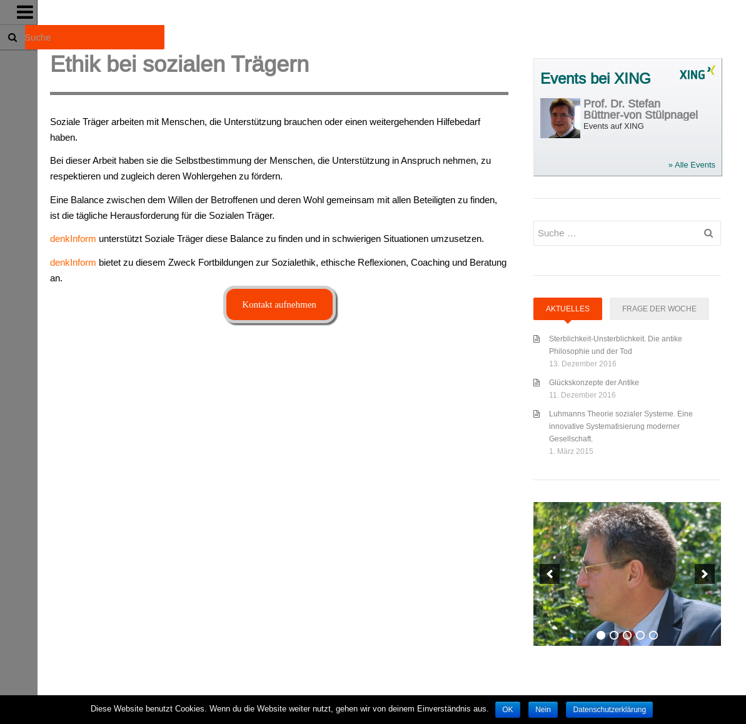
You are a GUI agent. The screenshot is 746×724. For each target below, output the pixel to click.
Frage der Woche (659, 308)
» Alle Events (691, 164)
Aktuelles (568, 308)
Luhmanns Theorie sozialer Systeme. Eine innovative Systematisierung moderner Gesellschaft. (621, 426)
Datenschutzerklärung (609, 709)
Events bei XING (595, 79)
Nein (543, 709)
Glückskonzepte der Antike (594, 382)
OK (507, 709)
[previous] (550, 574)
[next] (705, 574)
